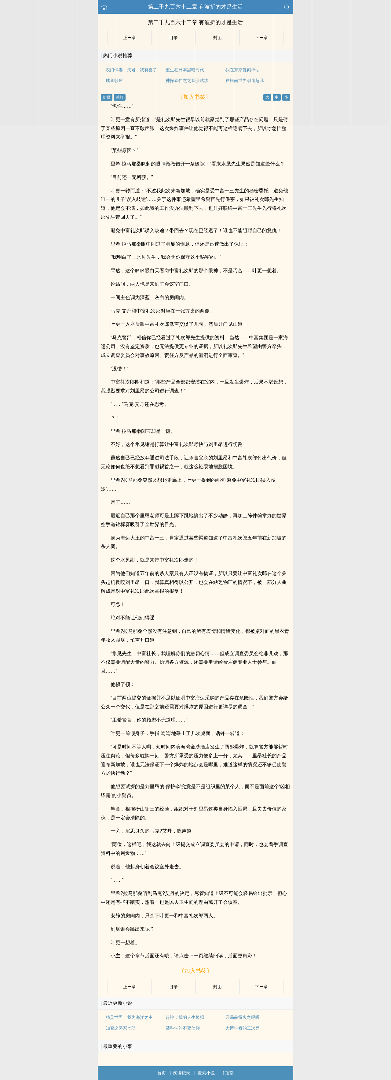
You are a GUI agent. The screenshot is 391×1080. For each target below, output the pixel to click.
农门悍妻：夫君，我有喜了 (131, 69)
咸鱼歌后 (114, 80)
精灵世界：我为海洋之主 (129, 1017)
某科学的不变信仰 (183, 1028)
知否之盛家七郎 (121, 1028)
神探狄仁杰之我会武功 (187, 80)
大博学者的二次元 (242, 1028)
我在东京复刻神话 (242, 69)
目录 (173, 37)
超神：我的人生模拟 (185, 1017)
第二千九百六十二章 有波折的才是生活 (195, 7)
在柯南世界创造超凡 (244, 80)
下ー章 (261, 37)
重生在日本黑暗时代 (185, 69)
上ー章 (129, 37)
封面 (217, 37)
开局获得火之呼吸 (242, 1017)
